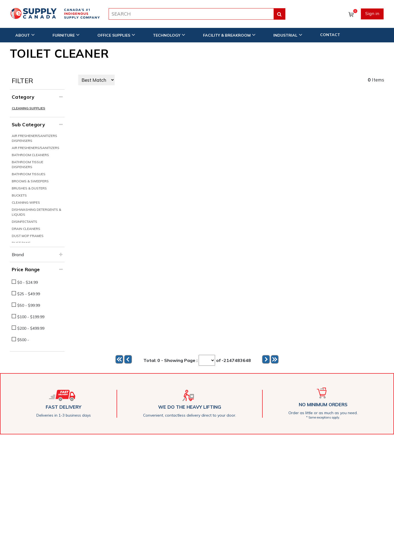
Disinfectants (24, 222)
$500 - (23, 339)
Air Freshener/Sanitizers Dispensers (34, 138)
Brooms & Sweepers (30, 181)
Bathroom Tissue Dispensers (27, 164)
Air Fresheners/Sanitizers (35, 148)
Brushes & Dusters (29, 188)
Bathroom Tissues (28, 174)
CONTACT (330, 34)
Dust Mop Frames (28, 236)
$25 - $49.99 (28, 293)
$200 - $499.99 (30, 328)
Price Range (26, 269)
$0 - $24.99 (27, 282)
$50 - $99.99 (28, 305)
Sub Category (28, 124)
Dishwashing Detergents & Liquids (36, 212)
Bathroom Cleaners (30, 155)
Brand (18, 254)
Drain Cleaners (26, 229)
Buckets (19, 195)
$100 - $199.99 (30, 316)
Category (23, 97)
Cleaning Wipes (26, 202)
